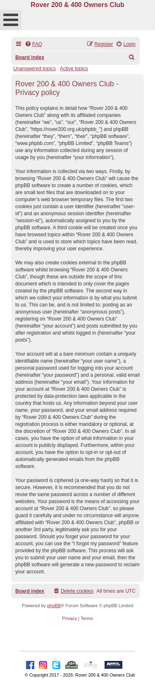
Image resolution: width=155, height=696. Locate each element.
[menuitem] (33, 44)
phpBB (54, 605)
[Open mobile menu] (10, 20)
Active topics (74, 68)
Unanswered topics (34, 68)
